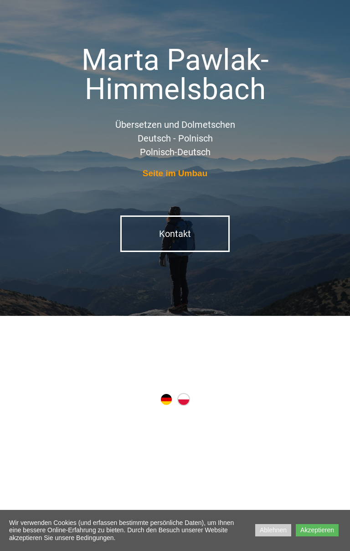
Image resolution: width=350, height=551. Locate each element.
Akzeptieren (317, 530)
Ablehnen (273, 530)
